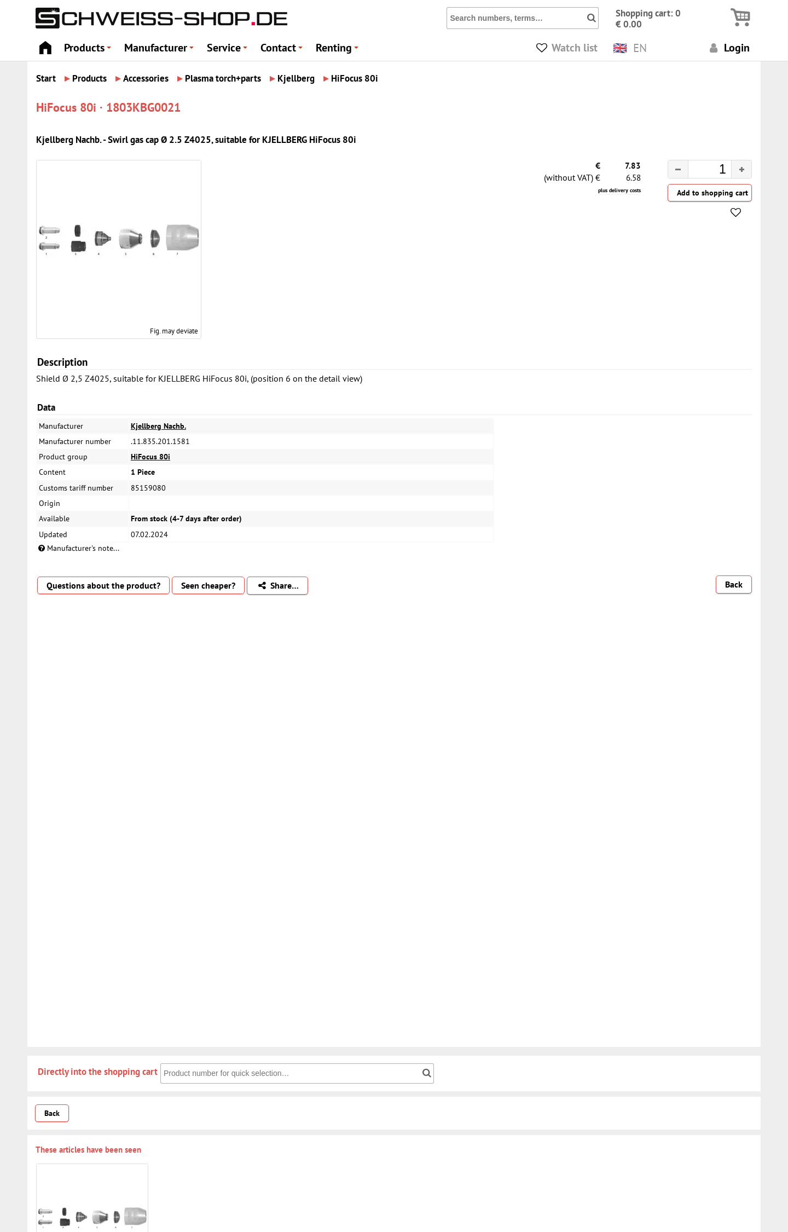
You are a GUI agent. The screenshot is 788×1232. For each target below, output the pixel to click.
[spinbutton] (701, 171)
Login (728, 47)
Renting (339, 51)
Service (229, 51)
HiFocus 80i (150, 457)
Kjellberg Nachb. (158, 426)
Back (734, 584)
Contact (283, 51)
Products (89, 51)
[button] (741, 169)
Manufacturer (160, 51)
